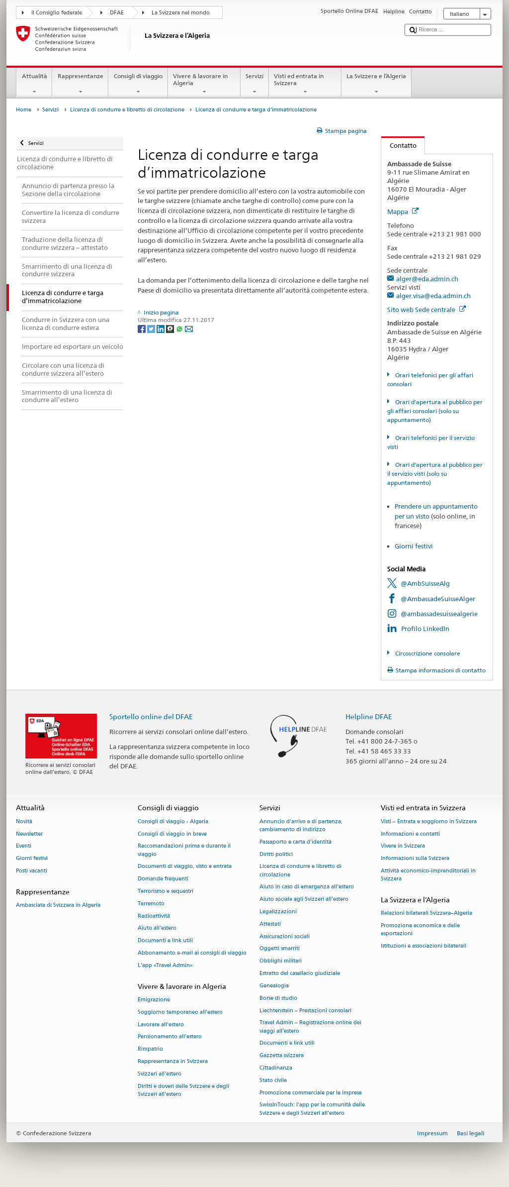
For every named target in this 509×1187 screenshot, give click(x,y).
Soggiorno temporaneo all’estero (180, 1012)
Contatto (399, 145)
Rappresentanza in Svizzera (173, 1061)
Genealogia (274, 985)
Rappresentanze (80, 84)
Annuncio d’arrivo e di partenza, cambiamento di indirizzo (300, 825)
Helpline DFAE (368, 716)
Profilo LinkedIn (425, 629)
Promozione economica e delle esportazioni (420, 929)
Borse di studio (278, 998)
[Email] (189, 328)
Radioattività (154, 916)
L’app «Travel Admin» (165, 965)
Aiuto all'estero (157, 928)
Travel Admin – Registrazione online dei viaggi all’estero (310, 1027)
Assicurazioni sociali (284, 936)
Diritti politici (276, 854)
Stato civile (273, 1080)
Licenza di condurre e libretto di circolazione (127, 110)
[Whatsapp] (180, 328)
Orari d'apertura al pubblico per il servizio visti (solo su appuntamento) (434, 473)
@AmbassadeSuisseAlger (438, 599)
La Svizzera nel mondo (181, 12)
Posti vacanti (31, 870)
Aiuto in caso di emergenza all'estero (306, 887)
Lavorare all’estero (161, 1024)
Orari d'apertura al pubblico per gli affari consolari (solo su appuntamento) (434, 411)
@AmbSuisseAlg (425, 583)
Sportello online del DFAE (151, 716)
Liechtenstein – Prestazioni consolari (305, 1010)
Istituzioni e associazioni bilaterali (423, 946)
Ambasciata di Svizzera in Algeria (58, 905)
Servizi (254, 84)
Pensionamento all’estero (170, 1037)
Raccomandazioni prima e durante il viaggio (184, 850)
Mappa (403, 212)
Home (23, 110)
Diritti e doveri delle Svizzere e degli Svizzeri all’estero (183, 1090)
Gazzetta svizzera (281, 1056)
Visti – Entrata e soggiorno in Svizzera (429, 821)
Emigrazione (154, 999)
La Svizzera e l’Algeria (376, 84)
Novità (24, 821)
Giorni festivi (414, 546)
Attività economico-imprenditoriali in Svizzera (428, 874)
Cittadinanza (275, 1068)
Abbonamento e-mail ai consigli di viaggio (192, 953)
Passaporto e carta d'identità (295, 842)
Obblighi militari (280, 961)
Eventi (23, 846)
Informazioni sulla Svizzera (415, 859)
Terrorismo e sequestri (165, 891)
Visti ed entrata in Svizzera (305, 84)
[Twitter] (152, 328)
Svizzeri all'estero (159, 1074)
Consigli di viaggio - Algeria (173, 821)
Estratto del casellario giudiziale (299, 973)
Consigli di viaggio (138, 84)
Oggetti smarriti (279, 949)
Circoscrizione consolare (427, 653)
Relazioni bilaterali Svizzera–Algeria (426, 913)
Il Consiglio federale (56, 12)
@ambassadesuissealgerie (439, 614)
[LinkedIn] (161, 328)
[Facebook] (142, 328)
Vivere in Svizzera (403, 846)
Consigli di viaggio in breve (172, 834)
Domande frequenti (163, 879)
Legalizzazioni (278, 911)
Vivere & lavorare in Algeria (204, 84)
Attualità (34, 84)
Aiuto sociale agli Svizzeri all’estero (303, 899)
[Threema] (170, 328)
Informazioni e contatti (410, 834)
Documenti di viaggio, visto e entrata (185, 866)
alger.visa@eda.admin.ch (433, 296)
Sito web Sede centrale (426, 310)
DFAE (117, 12)
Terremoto (151, 903)
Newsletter (29, 834)
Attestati (270, 924)
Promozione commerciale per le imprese (310, 1092)
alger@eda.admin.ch (427, 279)
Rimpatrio (150, 1049)
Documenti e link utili (165, 941)
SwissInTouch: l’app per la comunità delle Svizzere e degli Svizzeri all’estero (312, 1109)
